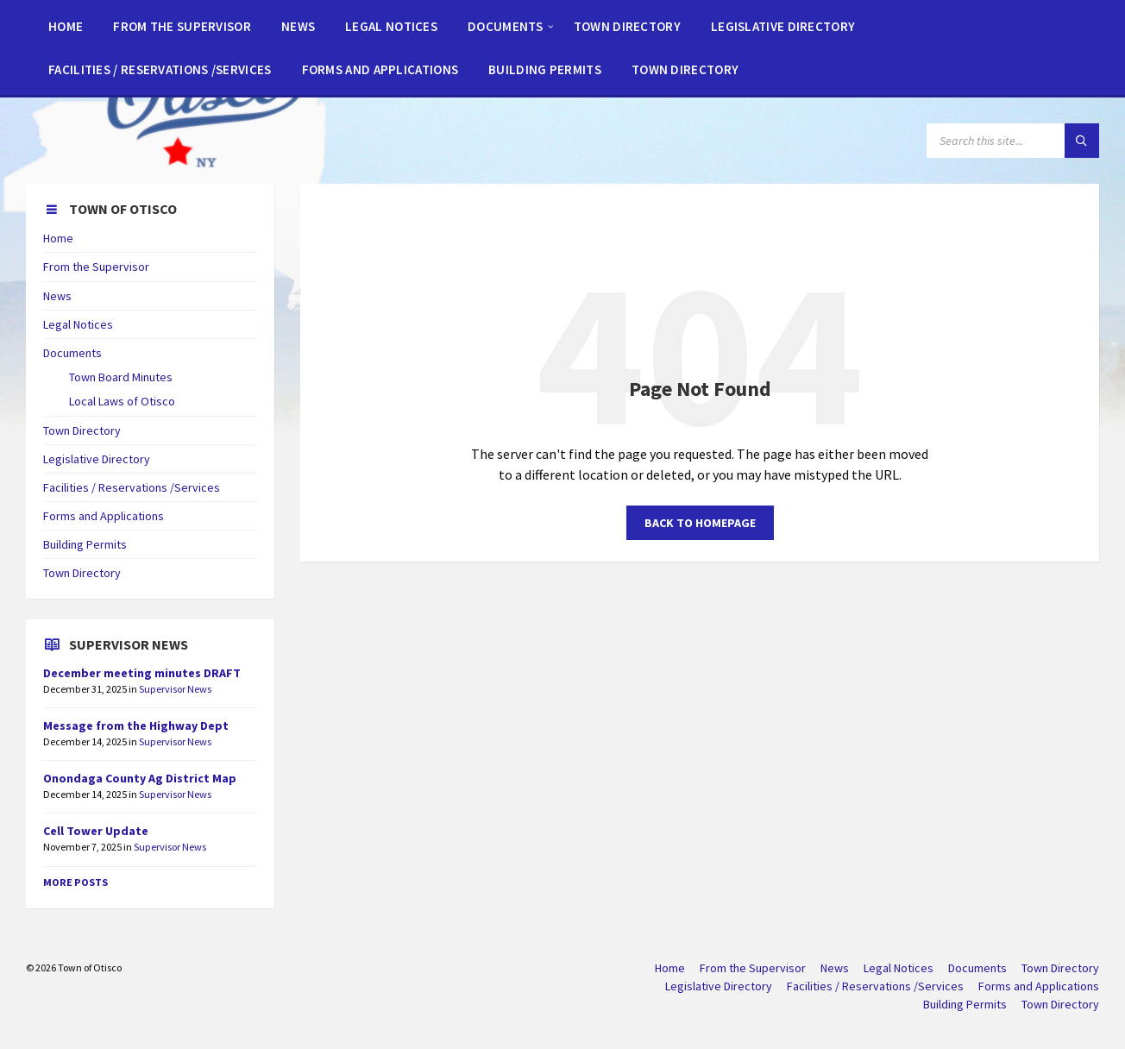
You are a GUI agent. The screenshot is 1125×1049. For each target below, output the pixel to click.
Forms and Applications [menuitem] (1038, 986)
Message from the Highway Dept (136, 725)
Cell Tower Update (95, 831)
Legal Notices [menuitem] (898, 968)
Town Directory (82, 430)
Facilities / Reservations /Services (131, 487)
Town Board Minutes (121, 377)
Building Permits (85, 544)
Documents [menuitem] (977, 968)
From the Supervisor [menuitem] (753, 968)
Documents (72, 353)
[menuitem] (66, 26)
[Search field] (1013, 140)
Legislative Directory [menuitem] (718, 986)
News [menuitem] (834, 968)
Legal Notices (78, 324)
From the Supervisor (96, 266)
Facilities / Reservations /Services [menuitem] (875, 986)
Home (58, 238)
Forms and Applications (103, 516)
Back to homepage (700, 523)
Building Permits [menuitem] (965, 1004)
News (57, 296)
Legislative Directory (96, 459)
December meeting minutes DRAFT (142, 673)
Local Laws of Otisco (122, 401)
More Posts (75, 882)
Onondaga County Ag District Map (139, 778)
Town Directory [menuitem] (1060, 968)
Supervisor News (175, 688)
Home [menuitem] (670, 968)
